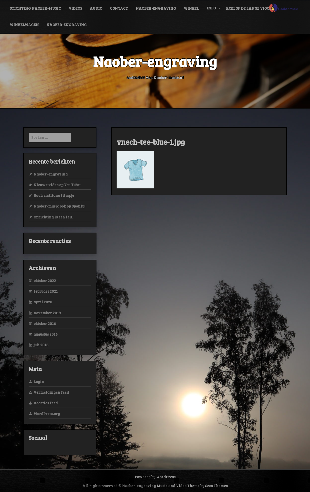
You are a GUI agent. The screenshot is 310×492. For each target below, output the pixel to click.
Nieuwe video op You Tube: (57, 184)
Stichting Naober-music (35, 8)
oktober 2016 (45, 323)
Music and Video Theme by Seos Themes (192, 485)
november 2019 (47, 312)
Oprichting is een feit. (53, 216)
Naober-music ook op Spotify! (59, 206)
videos (75, 8)
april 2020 (43, 301)
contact (119, 8)
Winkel (191, 8)
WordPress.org (47, 413)
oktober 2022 (45, 280)
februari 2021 (46, 291)
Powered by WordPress (155, 476)
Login (39, 381)
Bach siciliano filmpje (54, 195)
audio (96, 8)
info (211, 7)
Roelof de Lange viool (248, 8)
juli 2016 (41, 344)
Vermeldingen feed (51, 392)
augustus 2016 (46, 334)
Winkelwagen (24, 24)
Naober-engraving (156, 8)
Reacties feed (46, 402)
